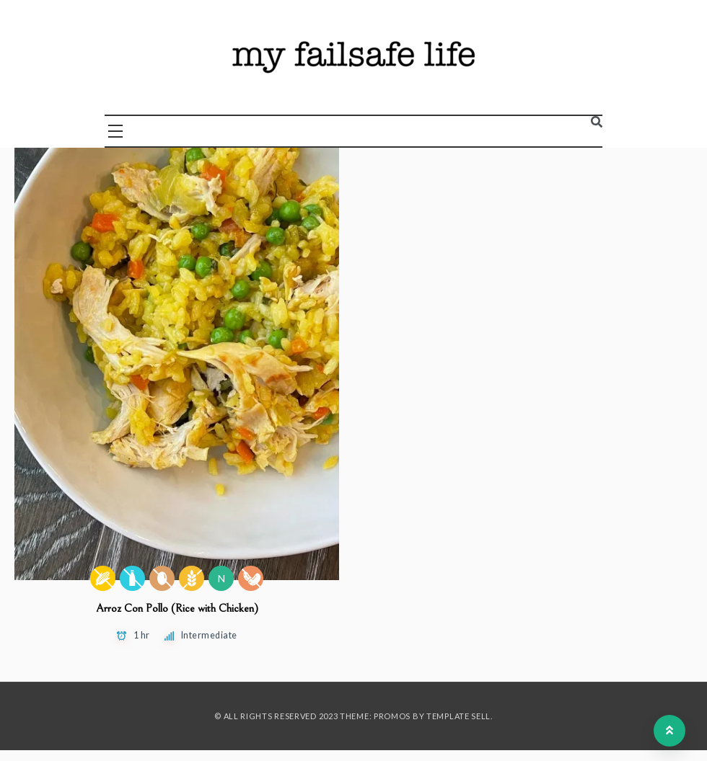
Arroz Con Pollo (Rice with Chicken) (177, 608)
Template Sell (458, 716)
